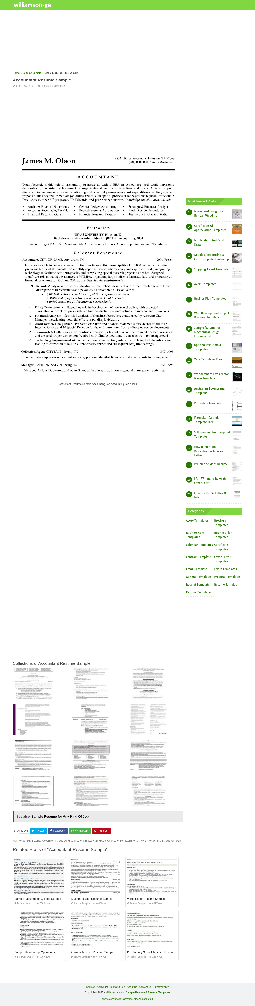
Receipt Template (198, 584)
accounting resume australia (165, 840)
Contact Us (145, 986)
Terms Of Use (117, 986)
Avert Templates (205, 284)
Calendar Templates (199, 545)
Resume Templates (198, 592)
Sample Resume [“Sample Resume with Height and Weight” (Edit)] (135, 992)
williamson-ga (33, 4)
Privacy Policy (161, 986)
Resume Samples (24, 86)
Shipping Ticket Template (211, 269)
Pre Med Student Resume (211, 464)
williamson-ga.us (115, 992)
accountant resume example (57, 840)
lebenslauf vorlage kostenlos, (117, 999)
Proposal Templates (227, 577)
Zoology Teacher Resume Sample (92, 952)
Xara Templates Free (208, 359)
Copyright (102, 986)
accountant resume (29, 840)
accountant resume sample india (92, 840)
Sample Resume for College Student (37, 898)
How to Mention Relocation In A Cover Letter (208, 451)
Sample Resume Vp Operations (34, 952)
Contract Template (198, 557)
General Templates (198, 577)
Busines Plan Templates (210, 298)
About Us (132, 986)
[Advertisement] (127, 42)
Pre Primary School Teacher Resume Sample (156, 952)
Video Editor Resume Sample (146, 898)
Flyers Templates (225, 569)
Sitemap (90, 986)
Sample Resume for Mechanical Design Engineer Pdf (207, 332)
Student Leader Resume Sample (91, 898)
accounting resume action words (129, 840)
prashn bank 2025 (144, 999)
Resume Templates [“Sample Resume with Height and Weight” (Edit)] (159, 992)
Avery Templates (197, 520)
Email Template (196, 569)
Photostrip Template (208, 403)
